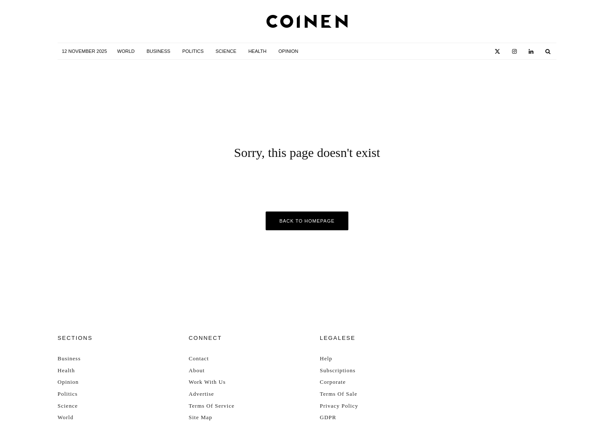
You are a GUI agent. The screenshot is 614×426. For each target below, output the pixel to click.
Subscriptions (338, 370)
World (126, 51)
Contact (199, 358)
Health (257, 51)
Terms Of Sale (338, 394)
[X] (497, 51)
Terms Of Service (212, 406)
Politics (192, 51)
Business (159, 51)
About (197, 370)
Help (326, 358)
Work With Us (207, 382)
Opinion (288, 51)
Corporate (333, 382)
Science (226, 51)
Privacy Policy (339, 406)
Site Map (200, 417)
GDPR (328, 417)
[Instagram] (514, 51)
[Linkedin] (531, 51)
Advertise (201, 394)
